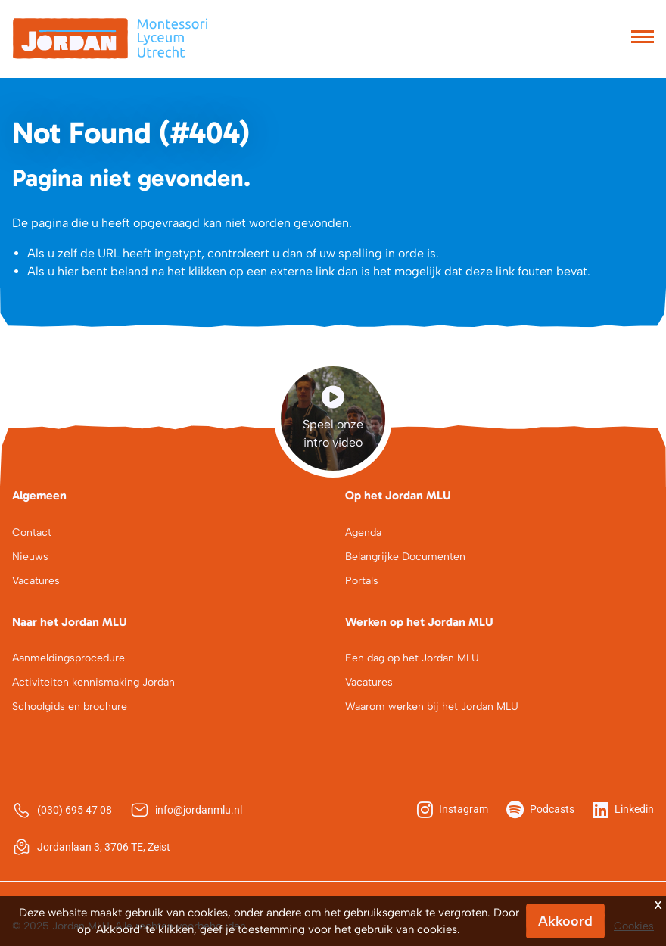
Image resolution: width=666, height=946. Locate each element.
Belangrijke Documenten (405, 556)
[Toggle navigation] (642, 38)
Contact (31, 532)
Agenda (363, 532)
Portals (361, 580)
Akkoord (565, 921)
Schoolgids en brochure (69, 706)
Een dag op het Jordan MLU (412, 658)
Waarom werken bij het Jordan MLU (431, 706)
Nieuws (30, 556)
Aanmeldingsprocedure (68, 658)
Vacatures (36, 580)
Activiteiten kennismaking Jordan (93, 682)
